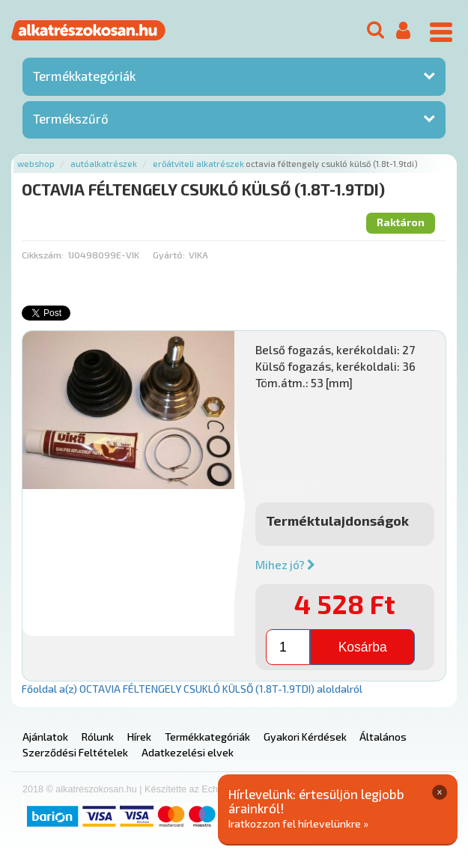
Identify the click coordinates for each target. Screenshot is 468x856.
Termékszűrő (71, 118)
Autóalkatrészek (103, 164)
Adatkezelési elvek (188, 752)
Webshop (36, 164)
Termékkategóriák (84, 75)
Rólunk (98, 736)
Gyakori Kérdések (305, 736)
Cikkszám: (43, 255)
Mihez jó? (285, 564)
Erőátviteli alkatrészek (198, 164)
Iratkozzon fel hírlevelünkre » (298, 823)
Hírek (139, 736)
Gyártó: (169, 255)
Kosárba (362, 647)
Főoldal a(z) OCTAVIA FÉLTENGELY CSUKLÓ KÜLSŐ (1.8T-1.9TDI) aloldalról (192, 688)
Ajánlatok (45, 736)
